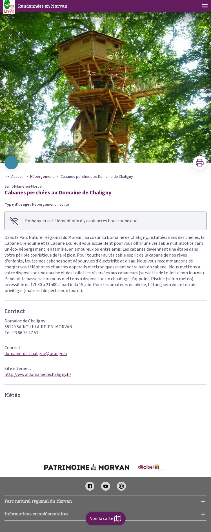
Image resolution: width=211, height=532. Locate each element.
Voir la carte (105, 518)
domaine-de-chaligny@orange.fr (36, 354)
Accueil (17, 176)
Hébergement (42, 176)
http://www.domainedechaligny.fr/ (38, 374)
